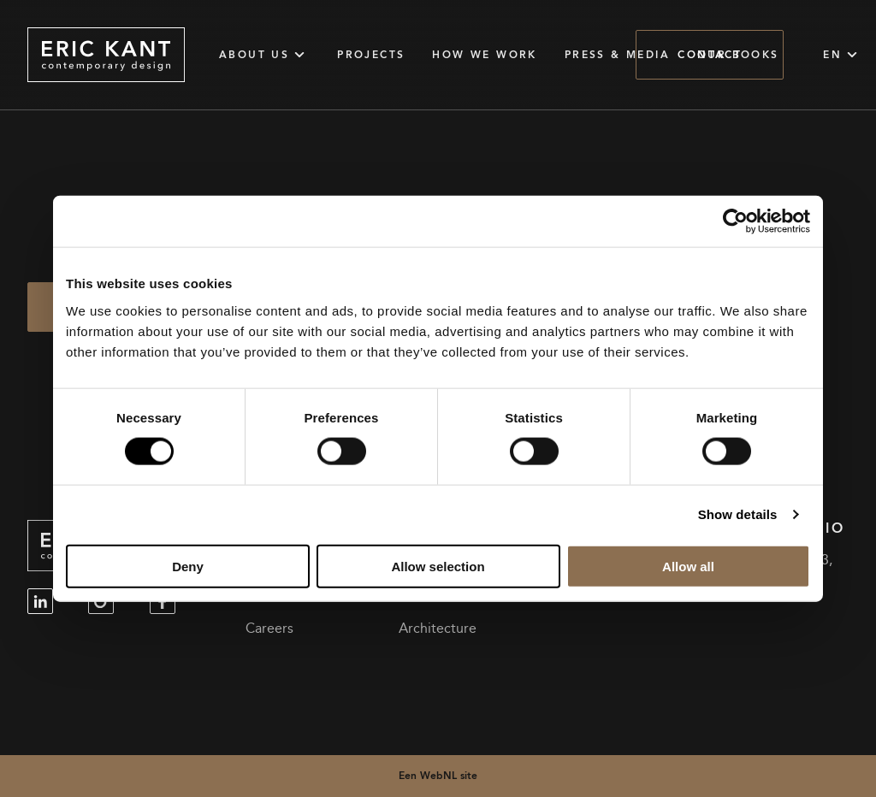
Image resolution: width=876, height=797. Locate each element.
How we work (484, 55)
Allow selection (437, 565)
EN (842, 54)
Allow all (688, 565)
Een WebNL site (438, 775)
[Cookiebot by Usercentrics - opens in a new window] (735, 221)
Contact (710, 54)
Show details (738, 514)
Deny (188, 565)
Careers (269, 628)
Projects (371, 55)
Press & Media (617, 55)
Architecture (437, 628)
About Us (264, 54)
